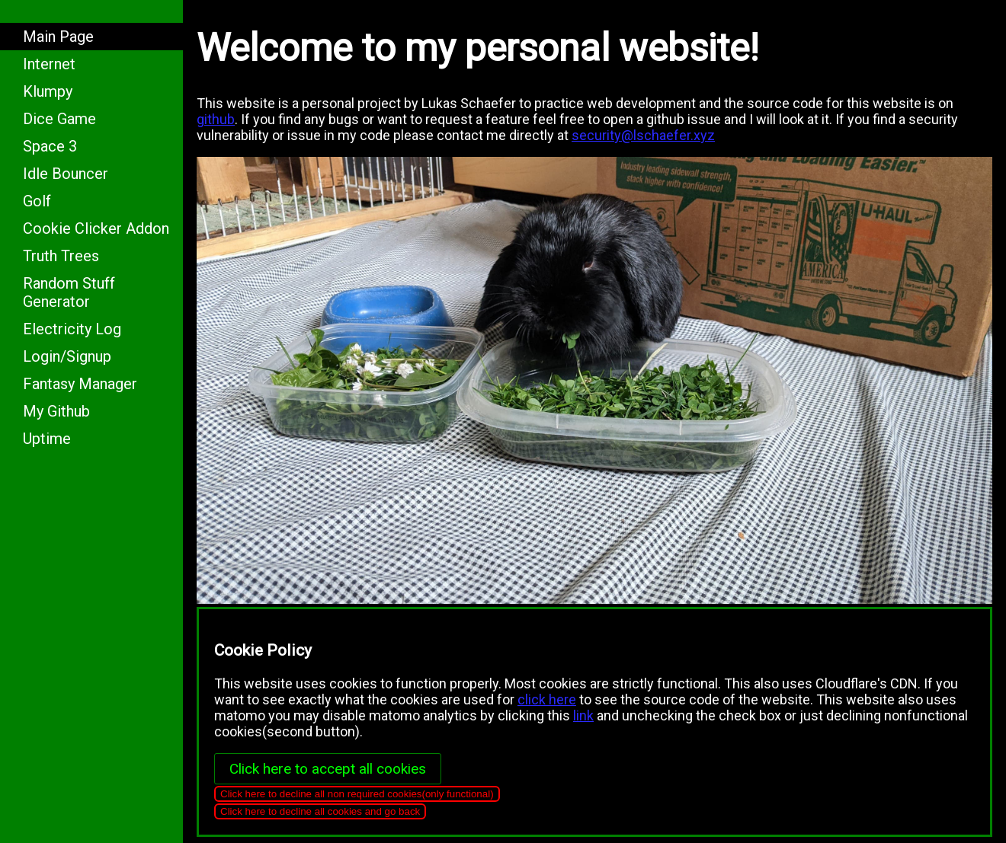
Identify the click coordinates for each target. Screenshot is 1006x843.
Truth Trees (61, 256)
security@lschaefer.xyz (643, 135)
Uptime (47, 438)
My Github (56, 411)
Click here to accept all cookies (327, 769)
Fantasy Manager (80, 384)
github (216, 119)
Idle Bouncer (65, 173)
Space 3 (50, 146)
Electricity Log (72, 329)
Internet (49, 64)
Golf (37, 201)
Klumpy (47, 91)
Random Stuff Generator (69, 292)
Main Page (58, 36)
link (583, 715)
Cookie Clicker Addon (96, 228)
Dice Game (59, 119)
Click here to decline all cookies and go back (320, 811)
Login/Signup (67, 356)
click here (546, 699)
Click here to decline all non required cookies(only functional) (357, 794)
